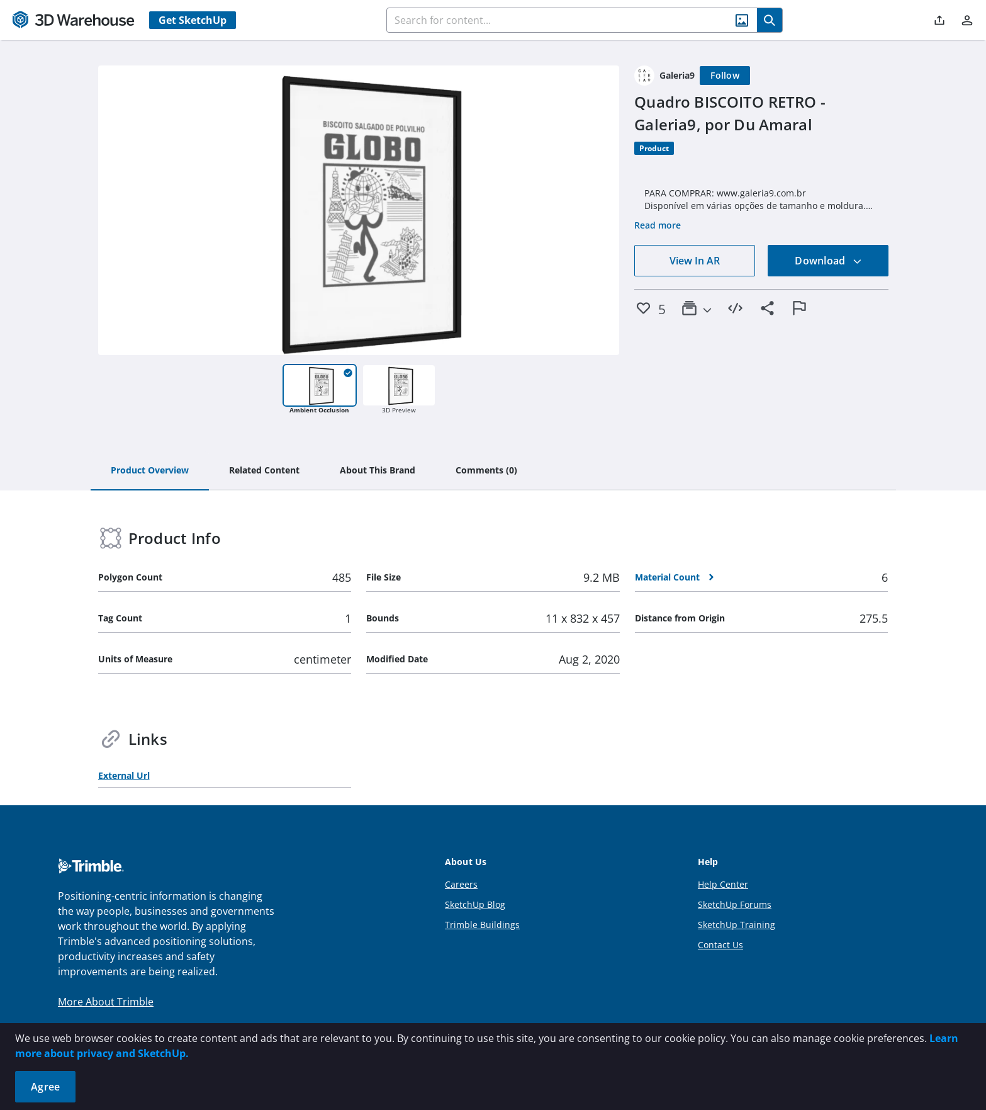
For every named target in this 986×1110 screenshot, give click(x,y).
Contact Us (720, 945)
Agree (45, 1087)
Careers (461, 884)
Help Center (723, 884)
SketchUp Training (736, 925)
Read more (657, 225)
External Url (124, 775)
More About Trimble (106, 1002)
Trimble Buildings (482, 925)
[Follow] (725, 75)
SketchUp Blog (475, 904)
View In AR (694, 261)
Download (828, 261)
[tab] (150, 470)
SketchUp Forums (734, 904)
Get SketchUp (193, 20)
